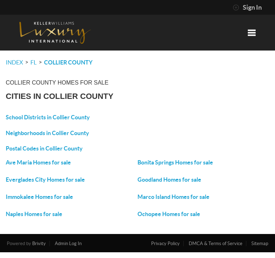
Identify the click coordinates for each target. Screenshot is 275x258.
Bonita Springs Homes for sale (175, 162)
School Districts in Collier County (48, 117)
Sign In (247, 7)
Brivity (39, 243)
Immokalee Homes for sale (39, 197)
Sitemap (259, 243)
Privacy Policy (165, 243)
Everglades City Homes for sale (45, 179)
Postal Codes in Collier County (44, 148)
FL (33, 62)
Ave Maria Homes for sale (38, 162)
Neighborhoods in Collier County (47, 133)
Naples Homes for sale (34, 214)
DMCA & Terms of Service (215, 243)
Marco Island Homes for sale (173, 197)
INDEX (14, 62)
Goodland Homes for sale (169, 179)
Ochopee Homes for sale (169, 214)
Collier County (68, 62)
